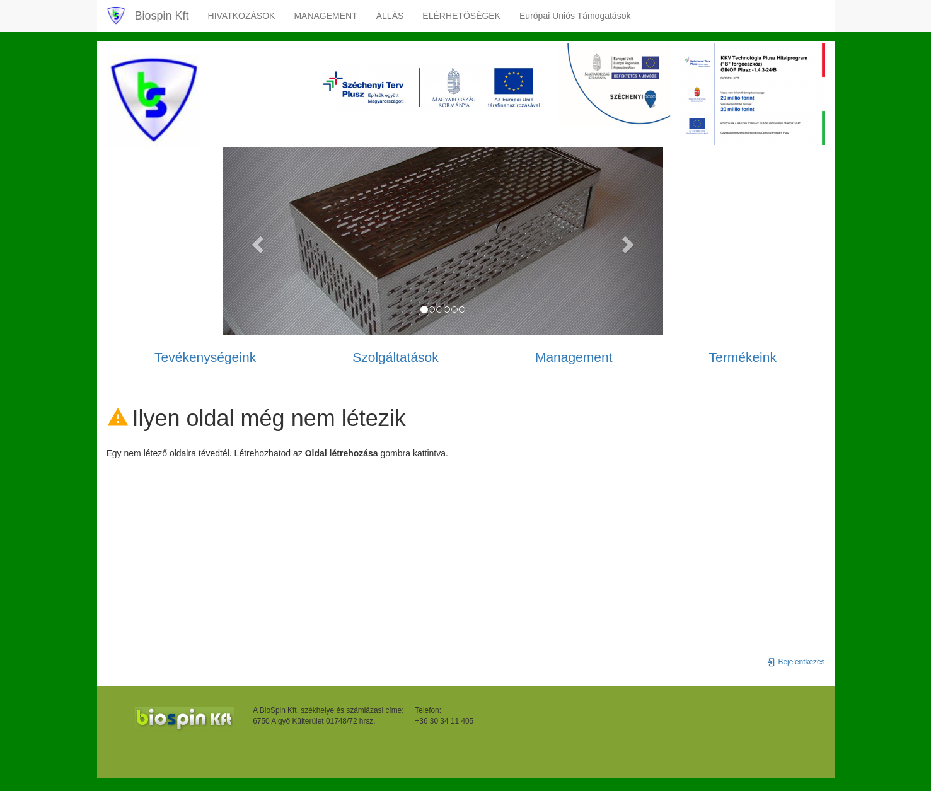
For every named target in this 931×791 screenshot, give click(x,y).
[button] (256, 241)
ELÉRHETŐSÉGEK (461, 16)
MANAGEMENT (325, 16)
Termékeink (743, 357)
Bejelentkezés (795, 661)
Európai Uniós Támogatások (574, 16)
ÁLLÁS (390, 16)
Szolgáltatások (395, 357)
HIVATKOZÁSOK (241, 16)
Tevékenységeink (205, 357)
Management (574, 357)
